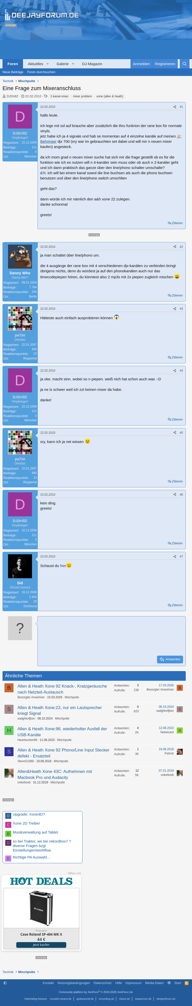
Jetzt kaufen (41, 945)
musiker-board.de (61, 998)
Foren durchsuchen (41, 72)
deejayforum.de (166, 998)
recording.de (106, 998)
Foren (13, 64)
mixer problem (82, 96)
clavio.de (124, 998)
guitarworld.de (85, 998)
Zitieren (177, 223)
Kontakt (48, 983)
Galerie (62, 64)
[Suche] (185, 63)
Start (177, 983)
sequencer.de (143, 998)
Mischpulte (72, 697)
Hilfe (118, 983)
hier (63, 566)
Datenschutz (103, 983)
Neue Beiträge (12, 72)
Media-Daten (154, 983)
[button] (48, 63)
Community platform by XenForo (96, 992)
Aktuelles (35, 64)
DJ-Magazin (92, 64)
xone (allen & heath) (109, 96)
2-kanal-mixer (59, 96)
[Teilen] (175, 107)
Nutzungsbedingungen (74, 983)
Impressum (134, 983)
